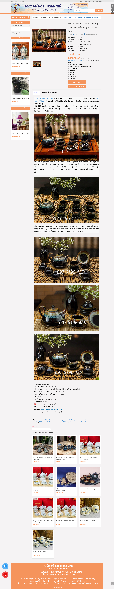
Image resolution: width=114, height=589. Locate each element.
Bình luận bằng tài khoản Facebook (41, 429)
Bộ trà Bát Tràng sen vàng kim (65, 520)
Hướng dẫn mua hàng (49, 92)
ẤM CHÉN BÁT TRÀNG (55, 17)
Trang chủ (35, 17)
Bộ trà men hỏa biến (82, 420)
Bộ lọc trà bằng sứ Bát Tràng (20, 98)
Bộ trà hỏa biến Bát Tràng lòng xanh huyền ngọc (65, 458)
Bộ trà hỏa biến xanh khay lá (88, 489)
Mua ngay (77, 82)
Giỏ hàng (112, 8)
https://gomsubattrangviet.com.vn (52, 409)
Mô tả (36, 92)
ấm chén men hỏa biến (45, 98)
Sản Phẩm (43, 17)
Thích (70, 34)
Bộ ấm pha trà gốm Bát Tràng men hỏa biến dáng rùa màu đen (81, 17)
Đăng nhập (14, 1)
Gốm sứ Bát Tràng (69, 420)
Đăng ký (22, 1)
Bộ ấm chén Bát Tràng (75, 60)
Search (99, 10)
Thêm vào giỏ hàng (77, 86)
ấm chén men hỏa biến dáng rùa (80, 422)
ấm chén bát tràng (57, 420)
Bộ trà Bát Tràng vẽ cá (39, 551)
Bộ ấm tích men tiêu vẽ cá (87, 520)
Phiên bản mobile (97, 1)
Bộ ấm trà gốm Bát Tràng (61, 422)
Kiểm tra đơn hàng (84, 1)
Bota (60, 587)
